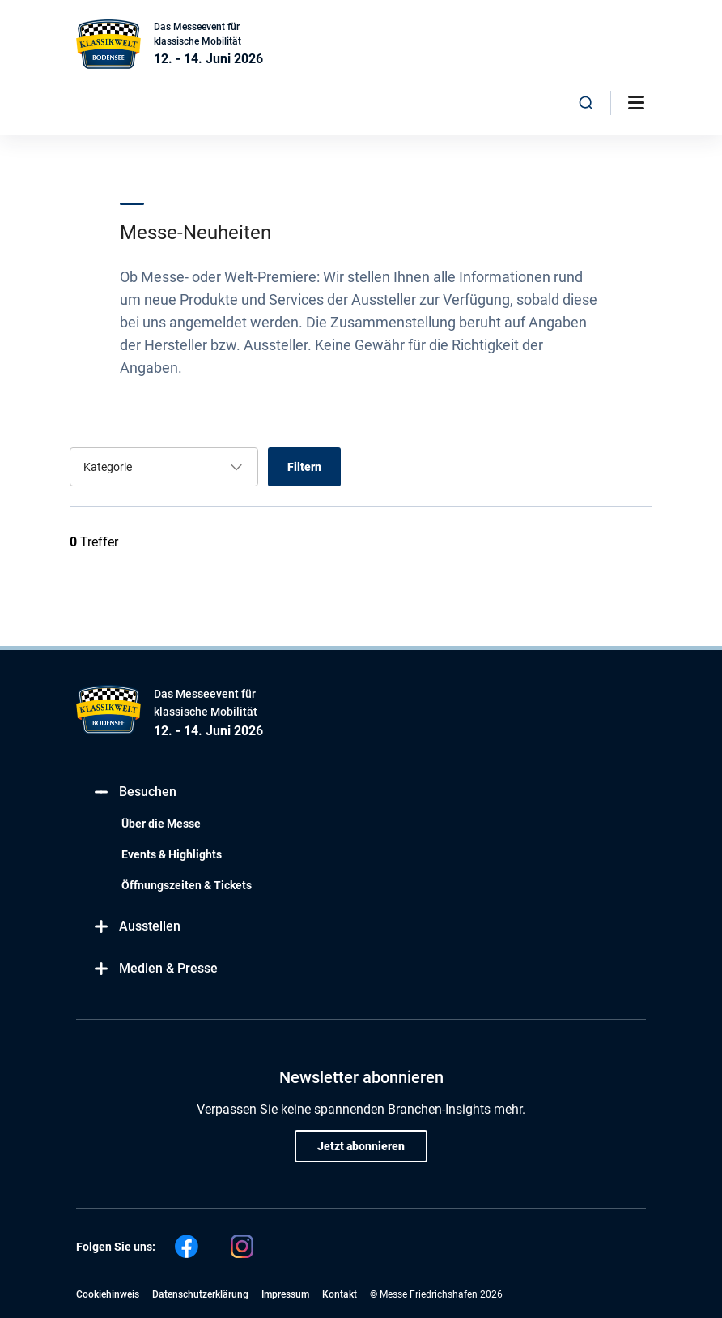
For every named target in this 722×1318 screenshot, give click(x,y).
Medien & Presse (155, 969)
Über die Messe (161, 823)
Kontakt (339, 1294)
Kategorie (107, 466)
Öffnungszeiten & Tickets (186, 885)
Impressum (285, 1294)
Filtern (304, 466)
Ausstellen (136, 926)
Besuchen (134, 792)
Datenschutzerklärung (200, 1294)
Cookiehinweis (107, 1294)
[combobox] (586, 103)
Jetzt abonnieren (361, 1146)
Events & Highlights (171, 854)
